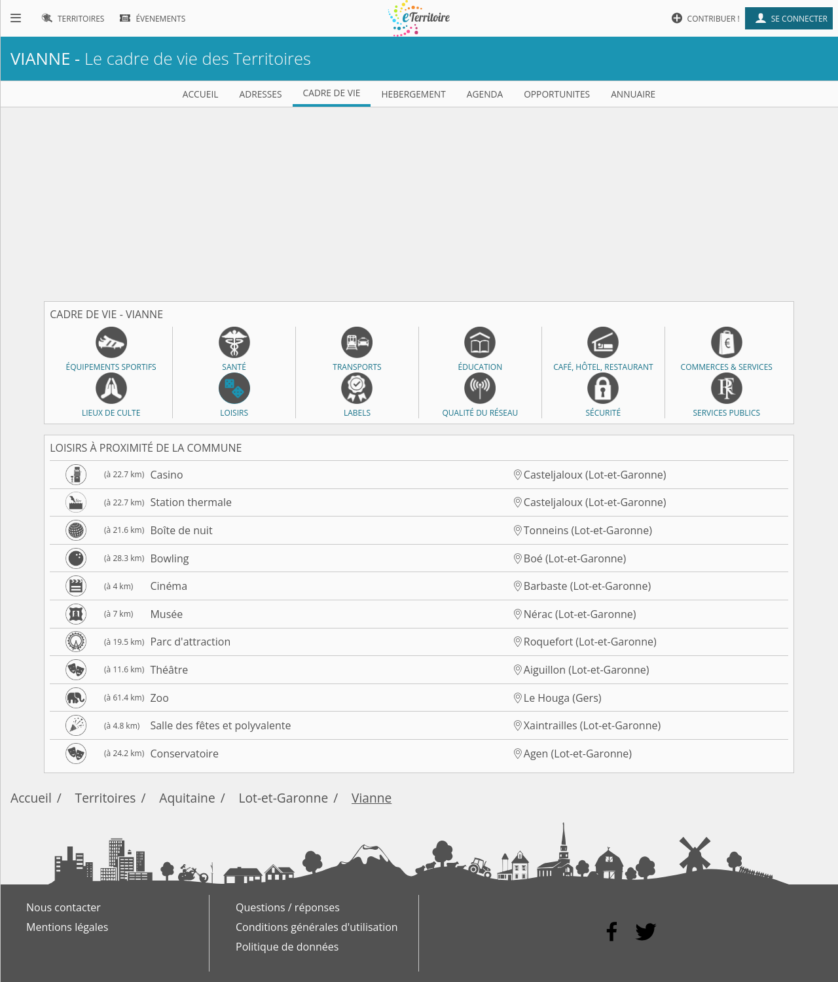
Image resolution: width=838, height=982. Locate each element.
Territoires (105, 798)
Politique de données (287, 946)
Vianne (372, 798)
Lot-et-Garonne (284, 798)
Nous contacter (63, 907)
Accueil (31, 798)
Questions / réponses (288, 907)
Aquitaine (187, 798)
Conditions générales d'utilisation (317, 927)
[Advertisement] (419, 199)
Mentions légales (67, 927)
